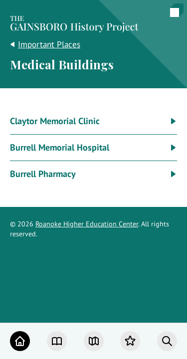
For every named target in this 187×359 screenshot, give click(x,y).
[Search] (167, 341)
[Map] (94, 341)
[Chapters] (57, 341)
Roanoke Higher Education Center (86, 223)
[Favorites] (130, 341)
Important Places (49, 44)
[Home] (20, 341)
